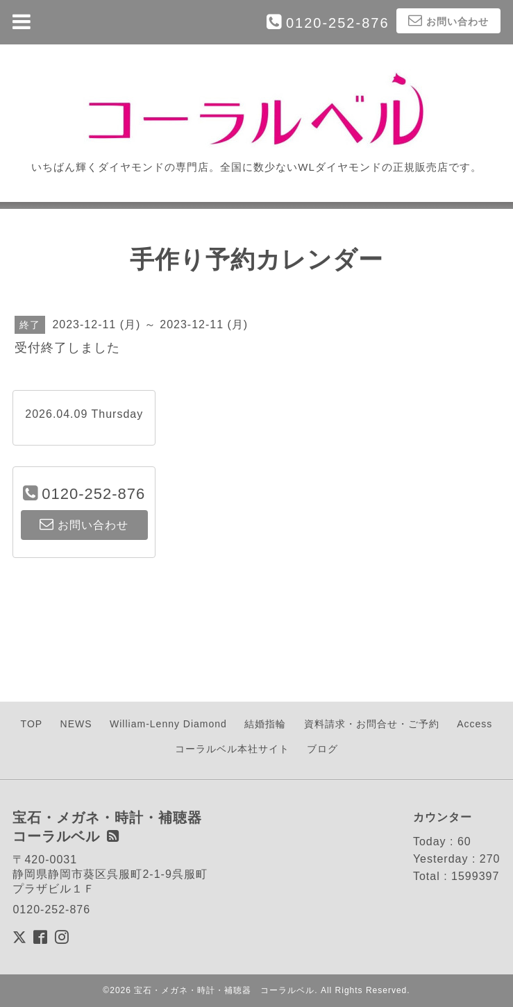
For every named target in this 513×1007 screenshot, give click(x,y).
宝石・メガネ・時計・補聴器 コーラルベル (224, 990)
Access (474, 723)
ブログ (322, 748)
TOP (32, 723)
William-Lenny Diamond (168, 723)
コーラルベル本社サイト (232, 748)
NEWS (76, 723)
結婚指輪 (265, 723)
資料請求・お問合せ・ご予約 (371, 723)
